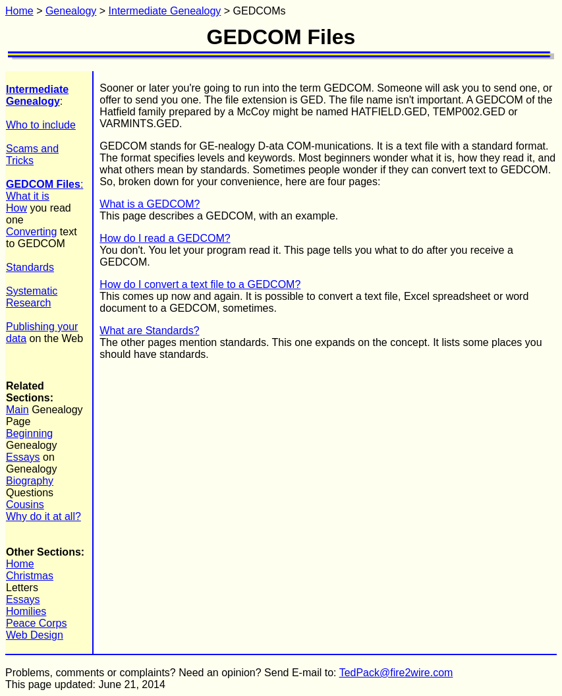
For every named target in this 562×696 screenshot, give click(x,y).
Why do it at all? (43, 516)
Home (19, 10)
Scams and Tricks (32, 154)
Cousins (25, 504)
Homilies (26, 611)
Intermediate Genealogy (165, 10)
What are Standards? (149, 330)
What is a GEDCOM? (149, 204)
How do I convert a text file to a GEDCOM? (199, 284)
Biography (29, 480)
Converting (31, 231)
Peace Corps (36, 623)
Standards (30, 267)
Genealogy (70, 10)
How (16, 208)
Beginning (29, 433)
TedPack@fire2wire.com (396, 672)
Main (17, 409)
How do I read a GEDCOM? (164, 238)
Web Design (34, 635)
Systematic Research (31, 296)
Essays (23, 457)
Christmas (29, 575)
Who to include (41, 124)
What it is (27, 196)
